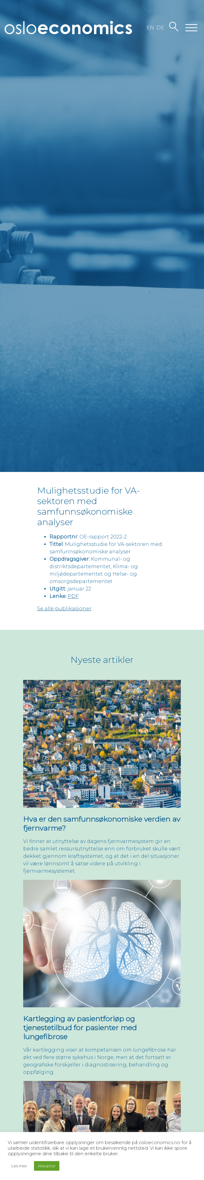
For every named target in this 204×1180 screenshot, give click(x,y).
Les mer (19, 1165)
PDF (73, 596)
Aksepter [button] (47, 1165)
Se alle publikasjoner (64, 609)
